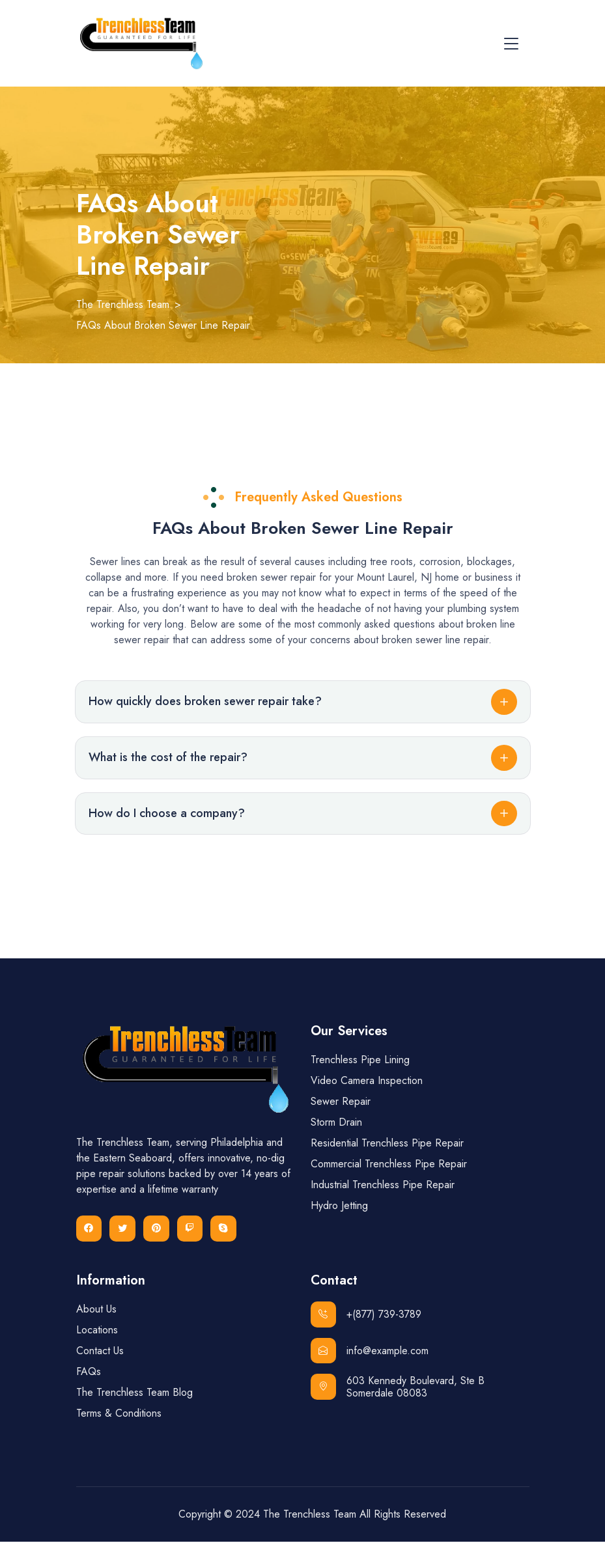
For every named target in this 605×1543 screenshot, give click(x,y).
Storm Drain (336, 1123)
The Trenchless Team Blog (134, 1393)
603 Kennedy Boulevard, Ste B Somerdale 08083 (398, 1389)
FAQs (88, 1373)
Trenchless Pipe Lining (360, 1061)
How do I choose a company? (167, 813)
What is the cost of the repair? (168, 757)
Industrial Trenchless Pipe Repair (383, 1186)
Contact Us (100, 1352)
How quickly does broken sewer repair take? (205, 701)
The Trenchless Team (309, 1515)
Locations (97, 1331)
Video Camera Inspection (367, 1082)
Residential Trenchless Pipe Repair (387, 1144)
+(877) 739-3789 (366, 1316)
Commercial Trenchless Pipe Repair (389, 1165)
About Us (96, 1310)
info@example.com (370, 1352)
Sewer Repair (341, 1102)
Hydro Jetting (339, 1207)
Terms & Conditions (119, 1414)
